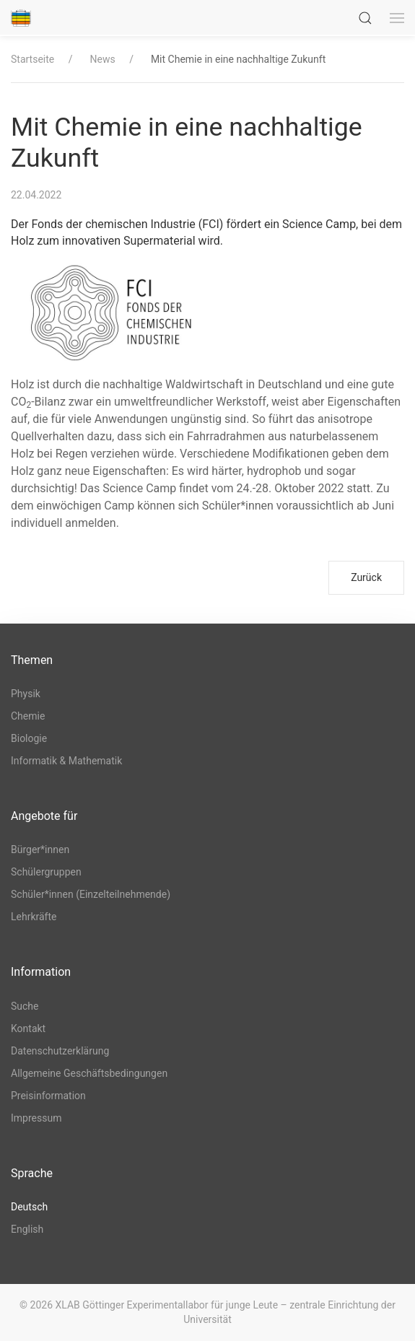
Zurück (366, 577)
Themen (32, 660)
